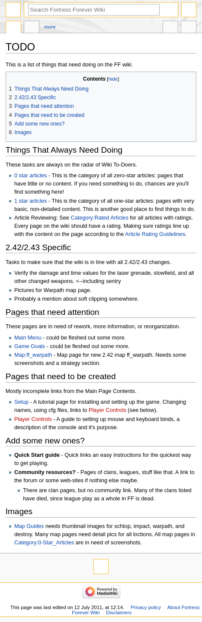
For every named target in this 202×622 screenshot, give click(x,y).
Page (13, 28)
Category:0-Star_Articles (44, 543)
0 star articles (30, 176)
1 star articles (30, 201)
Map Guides (29, 526)
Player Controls (107, 410)
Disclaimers (118, 612)
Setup (21, 402)
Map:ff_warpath (33, 355)
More (50, 26)
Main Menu (28, 338)
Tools (188, 28)
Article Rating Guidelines (155, 234)
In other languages (170, 28)
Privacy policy (146, 607)
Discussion (31, 28)
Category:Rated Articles (99, 218)
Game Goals (29, 346)
